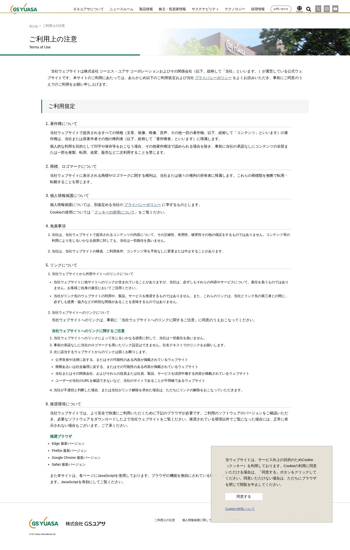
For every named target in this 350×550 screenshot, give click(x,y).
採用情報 (253, 9)
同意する (243, 496)
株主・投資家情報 (168, 9)
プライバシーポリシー (213, 78)
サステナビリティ (201, 9)
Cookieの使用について (240, 509)
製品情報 (142, 9)
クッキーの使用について (115, 212)
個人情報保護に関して (196, 520)
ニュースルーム (117, 9)
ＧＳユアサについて (84, 9)
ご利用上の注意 (165, 520)
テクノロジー (230, 9)
